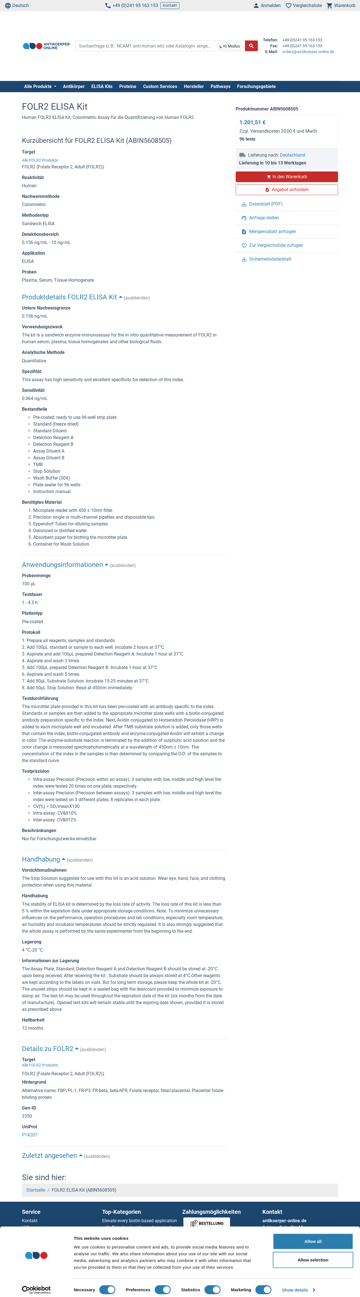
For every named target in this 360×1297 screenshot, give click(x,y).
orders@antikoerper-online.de (308, 51)
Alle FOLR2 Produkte (40, 160)
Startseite (35, 1190)
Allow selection (313, 1255)
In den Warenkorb (287, 176)
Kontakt (170, 5)
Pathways (220, 86)
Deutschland (292, 155)
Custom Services (160, 86)
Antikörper (74, 86)
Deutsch (16, 5)
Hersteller (194, 86)
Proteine (127, 86)
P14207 (29, 1135)
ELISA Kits (101, 86)
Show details (295, 1286)
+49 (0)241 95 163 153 (131, 5)
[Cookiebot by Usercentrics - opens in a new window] (36, 1286)
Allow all (313, 1237)
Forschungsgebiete (256, 86)
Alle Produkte (38, 86)
